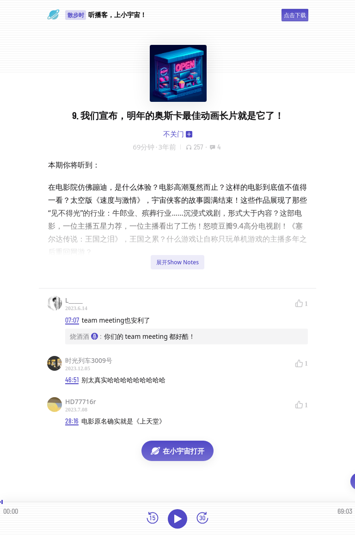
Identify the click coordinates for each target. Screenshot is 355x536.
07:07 (72, 320)
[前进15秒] (202, 518)
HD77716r (80, 401)
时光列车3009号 (88, 360)
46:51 (72, 380)
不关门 (173, 133)
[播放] (177, 519)
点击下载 (295, 15)
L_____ (74, 300)
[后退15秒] (152, 518)
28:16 (72, 421)
